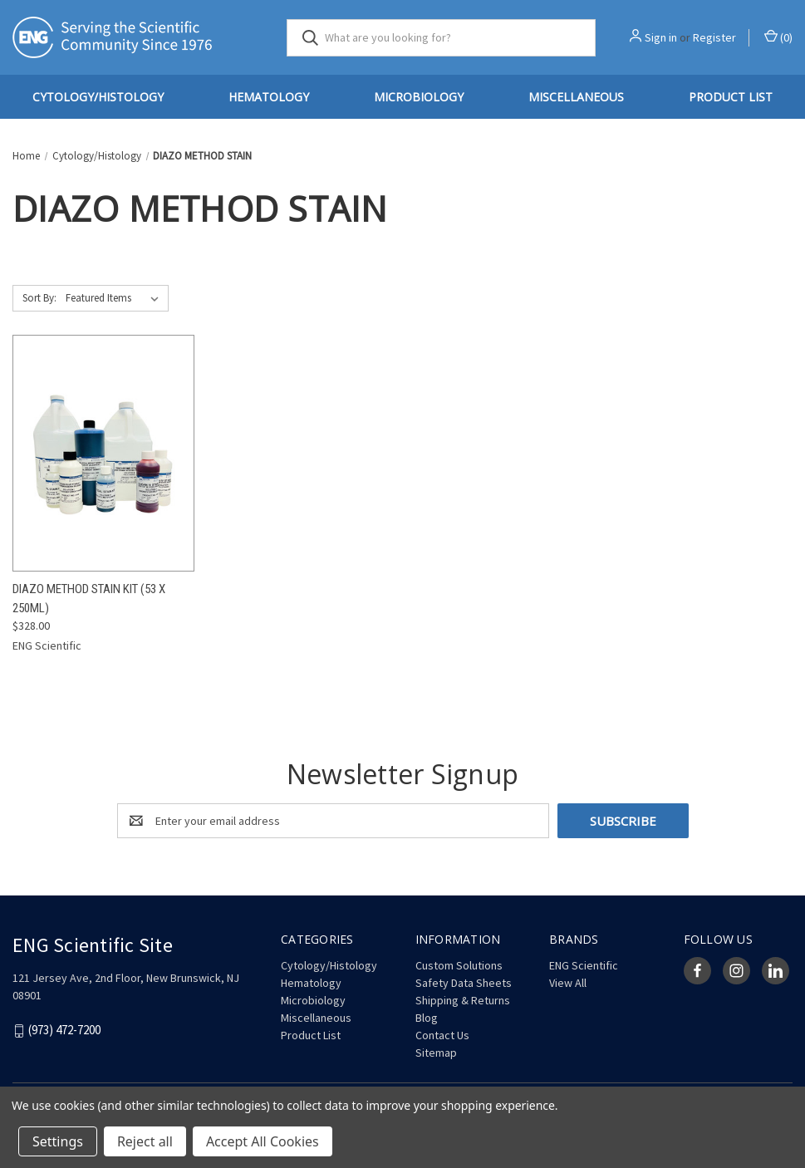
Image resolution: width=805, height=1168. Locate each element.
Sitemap (436, 1052)
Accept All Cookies (262, 1141)
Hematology (268, 97)
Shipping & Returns (462, 1000)
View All (568, 982)
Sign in (661, 37)
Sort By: (39, 298)
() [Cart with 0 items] (778, 37)
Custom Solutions (459, 965)
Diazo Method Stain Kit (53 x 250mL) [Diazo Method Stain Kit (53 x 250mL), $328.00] (88, 599)
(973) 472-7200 (64, 1030)
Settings (57, 1141)
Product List (731, 97)
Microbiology (419, 97)
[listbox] (115, 298)
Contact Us (442, 1035)
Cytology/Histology (98, 97)
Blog (426, 1017)
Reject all (145, 1141)
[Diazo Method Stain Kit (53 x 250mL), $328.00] (103, 453)
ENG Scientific (583, 965)
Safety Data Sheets (463, 982)
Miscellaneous (576, 97)
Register (714, 37)
